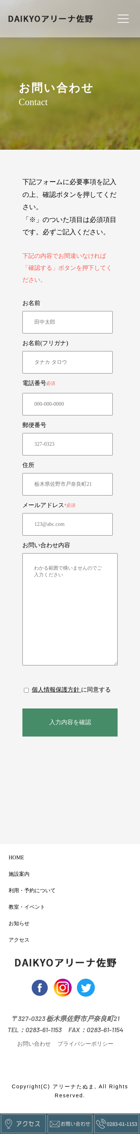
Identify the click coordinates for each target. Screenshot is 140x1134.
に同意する (96, 689)
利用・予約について (30, 890)
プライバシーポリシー (85, 1044)
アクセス (17, 940)
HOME (14, 857)
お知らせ (17, 923)
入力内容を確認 (70, 722)
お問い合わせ (34, 1044)
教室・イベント (25, 907)
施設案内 (17, 874)
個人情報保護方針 (56, 689)
